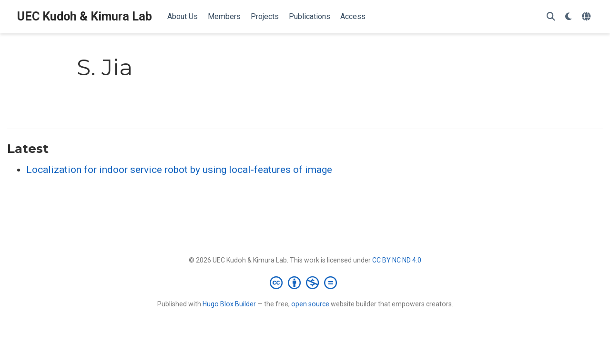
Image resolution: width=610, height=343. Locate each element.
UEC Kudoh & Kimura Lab (84, 16)
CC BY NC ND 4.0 (396, 260)
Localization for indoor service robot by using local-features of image (179, 169)
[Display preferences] (568, 16)
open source (310, 304)
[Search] (551, 16)
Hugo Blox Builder (229, 304)
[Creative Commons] (305, 282)
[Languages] (587, 16)
